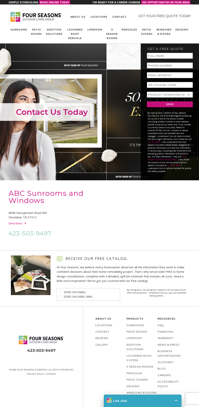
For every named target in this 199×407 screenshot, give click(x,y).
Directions (17, 223)
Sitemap (51, 374)
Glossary (166, 362)
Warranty (166, 338)
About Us (77, 16)
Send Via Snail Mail (78, 296)
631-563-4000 (154, 142)
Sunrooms (18, 29)
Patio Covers (147, 31)
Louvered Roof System (139, 358)
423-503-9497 (30, 233)
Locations (98, 16)
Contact (119, 16)
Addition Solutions (54, 31)
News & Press (168, 344)
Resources (166, 318)
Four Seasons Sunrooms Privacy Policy (167, 158)
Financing (166, 331)
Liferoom (94, 29)
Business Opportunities (169, 353)
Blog (162, 368)
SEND (170, 104)
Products (135, 318)
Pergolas (129, 29)
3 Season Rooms (112, 34)
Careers (164, 375)
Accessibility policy (168, 384)
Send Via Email (75, 292)
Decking (182, 29)
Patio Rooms (36, 31)
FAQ (161, 325)
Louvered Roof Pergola (75, 34)
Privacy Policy (36, 374)
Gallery (101, 344)
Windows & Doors (164, 31)
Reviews (101, 338)
